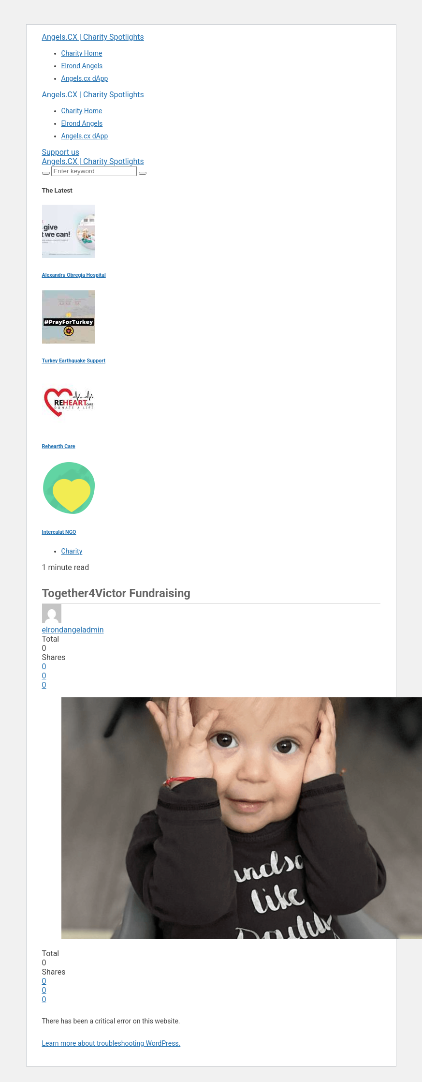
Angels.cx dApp (84, 78)
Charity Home (81, 53)
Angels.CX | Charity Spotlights (93, 37)
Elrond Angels (82, 66)
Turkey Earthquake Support (74, 361)
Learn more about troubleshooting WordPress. (111, 1043)
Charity (72, 551)
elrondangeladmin (73, 629)
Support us (61, 152)
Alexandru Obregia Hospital (74, 275)
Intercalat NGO (59, 532)
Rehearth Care (58, 446)
